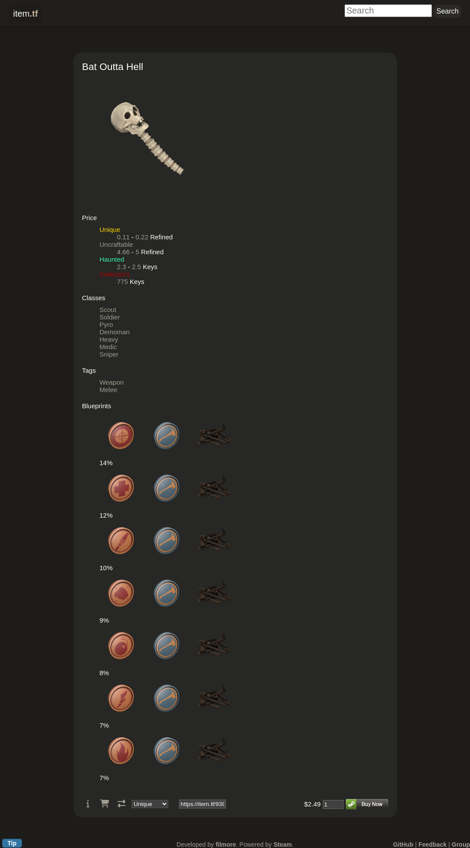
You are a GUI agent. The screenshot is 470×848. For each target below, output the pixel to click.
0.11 (123, 237)
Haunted (112, 259)
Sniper (109, 354)
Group (461, 844)
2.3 (121, 266)
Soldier (110, 317)
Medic (108, 346)
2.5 (136, 266)
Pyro (106, 324)
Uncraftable (116, 244)
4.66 (123, 252)
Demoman (115, 332)
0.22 (142, 237)
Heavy (109, 339)
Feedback (432, 844)
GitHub (403, 844)
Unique (110, 229)
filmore (226, 844)
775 (122, 281)
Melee (109, 389)
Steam (282, 844)
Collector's (115, 274)
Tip (12, 843)
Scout (108, 309)
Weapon (112, 382)
